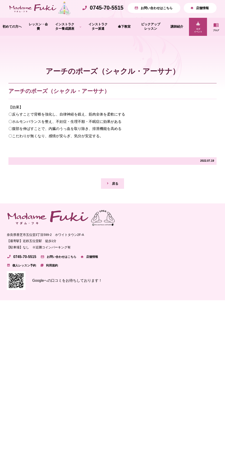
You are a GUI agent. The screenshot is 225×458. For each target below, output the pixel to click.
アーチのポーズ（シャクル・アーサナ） (59, 101)
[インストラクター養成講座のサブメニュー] (80, 36)
